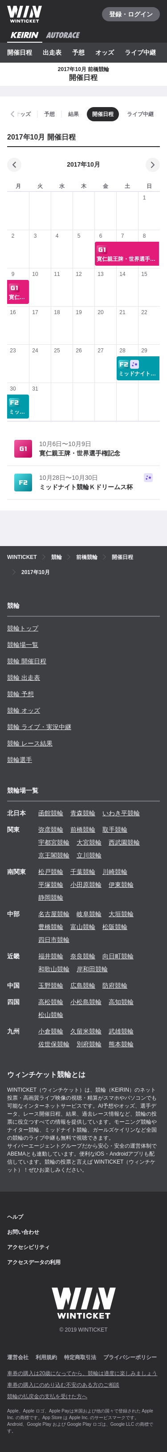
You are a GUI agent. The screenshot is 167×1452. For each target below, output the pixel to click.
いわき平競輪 (121, 813)
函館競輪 (50, 813)
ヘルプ (15, 1217)
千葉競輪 (82, 871)
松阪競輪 (114, 926)
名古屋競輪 (53, 913)
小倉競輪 (50, 1031)
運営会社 (18, 1357)
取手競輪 (114, 829)
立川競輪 (89, 855)
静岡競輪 (50, 897)
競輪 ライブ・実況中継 (39, 726)
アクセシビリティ (28, 1247)
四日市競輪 (53, 939)
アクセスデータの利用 (34, 1262)
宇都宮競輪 (53, 842)
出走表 (52, 52)
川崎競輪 (114, 871)
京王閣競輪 (53, 855)
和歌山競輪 (53, 969)
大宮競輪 (89, 842)
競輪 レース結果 (30, 743)
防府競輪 (114, 985)
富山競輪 (82, 926)
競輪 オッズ (23, 710)
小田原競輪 (86, 884)
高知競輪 (121, 1001)
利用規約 (46, 1357)
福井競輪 (50, 956)
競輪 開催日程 (26, 661)
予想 (78, 52)
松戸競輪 (50, 871)
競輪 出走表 (23, 677)
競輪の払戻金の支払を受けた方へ (47, 1396)
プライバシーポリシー (130, 1357)
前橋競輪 (82, 829)
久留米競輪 (86, 1031)
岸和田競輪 (92, 969)
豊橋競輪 (50, 926)
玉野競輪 (50, 985)
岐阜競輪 (89, 913)
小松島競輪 (86, 1001)
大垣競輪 (121, 913)
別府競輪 (89, 1044)
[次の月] (153, 165)
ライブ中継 (140, 52)
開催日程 (19, 52)
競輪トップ (22, 628)
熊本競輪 (121, 1044)
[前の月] (14, 165)
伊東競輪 (121, 884)
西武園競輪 (124, 842)
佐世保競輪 (53, 1044)
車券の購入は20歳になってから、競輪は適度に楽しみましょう (82, 1373)
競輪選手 (19, 759)
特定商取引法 (80, 1357)
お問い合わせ (23, 1232)
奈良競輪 (82, 956)
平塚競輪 (50, 884)
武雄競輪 (121, 1031)
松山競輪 (50, 1014)
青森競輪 (82, 813)
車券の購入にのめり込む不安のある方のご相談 (63, 1385)
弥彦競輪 (50, 829)
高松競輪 (50, 1001)
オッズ (104, 52)
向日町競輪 (118, 956)
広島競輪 (82, 985)
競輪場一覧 (22, 644)
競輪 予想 (20, 694)
